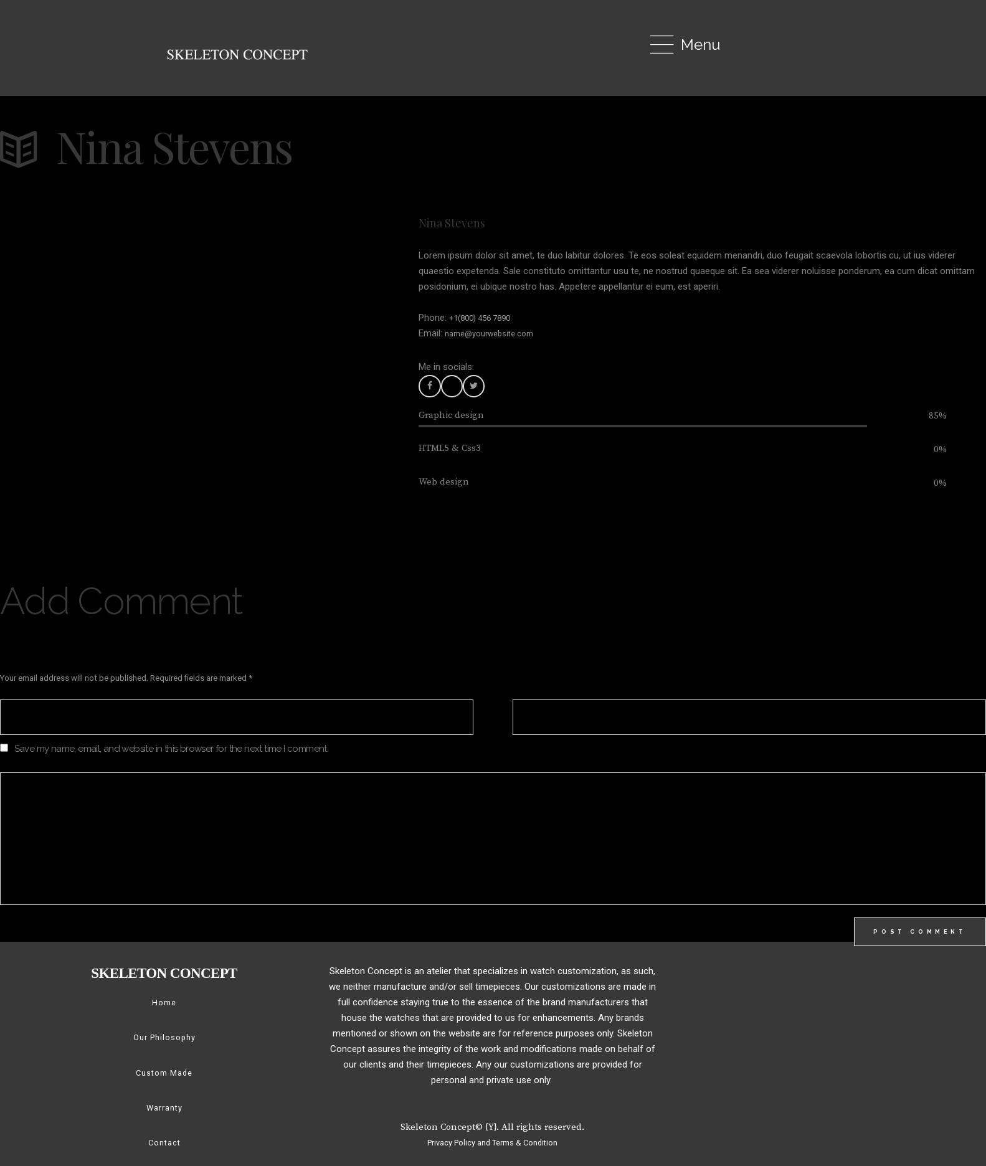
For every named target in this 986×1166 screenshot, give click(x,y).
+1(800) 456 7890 (485, 317)
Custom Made (164, 1081)
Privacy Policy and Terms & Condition (492, 1151)
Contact (164, 1151)
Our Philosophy (164, 1046)
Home (164, 1011)
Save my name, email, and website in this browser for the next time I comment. (171, 752)
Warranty (164, 1116)
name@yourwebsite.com (496, 333)
